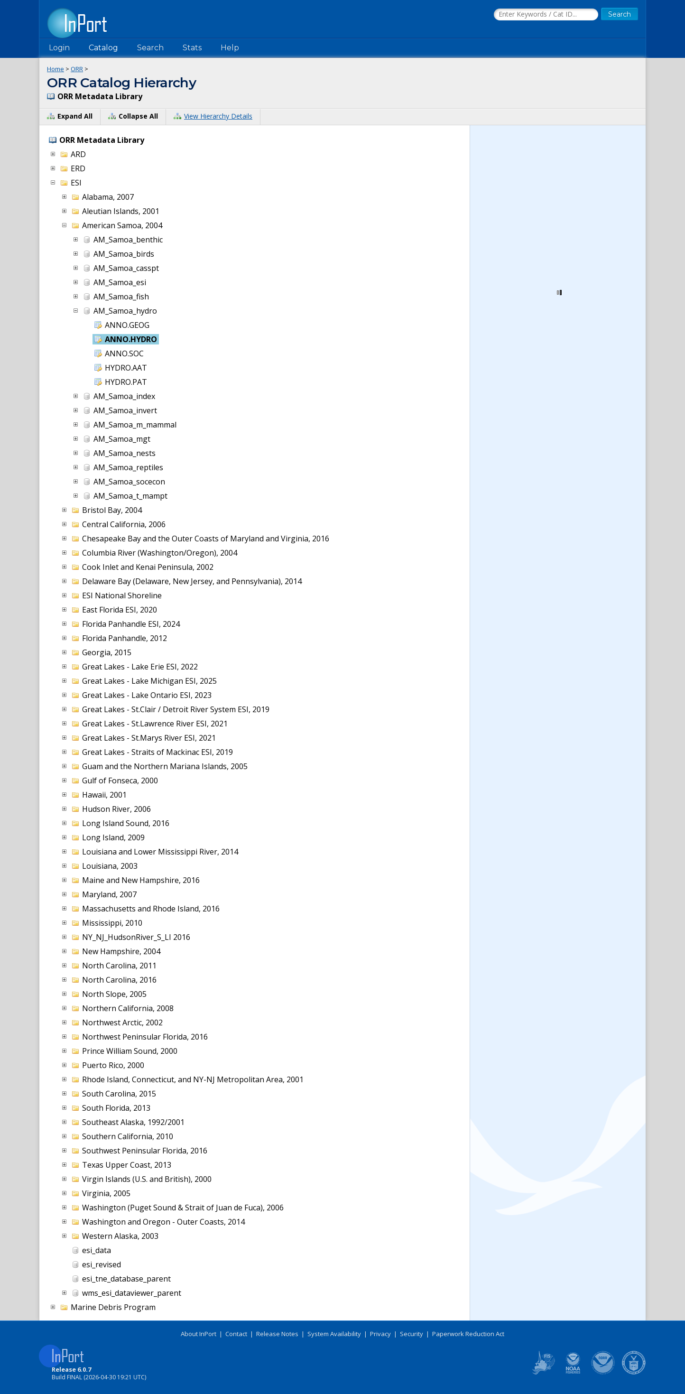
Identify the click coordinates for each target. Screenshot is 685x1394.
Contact (236, 1333)
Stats (192, 47)
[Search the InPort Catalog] (546, 15)
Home (55, 69)
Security (411, 1333)
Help (230, 47)
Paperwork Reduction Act (468, 1333)
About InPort (198, 1333)
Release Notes (277, 1333)
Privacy (380, 1333)
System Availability (334, 1333)
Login (59, 47)
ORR (77, 69)
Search (150, 47)
